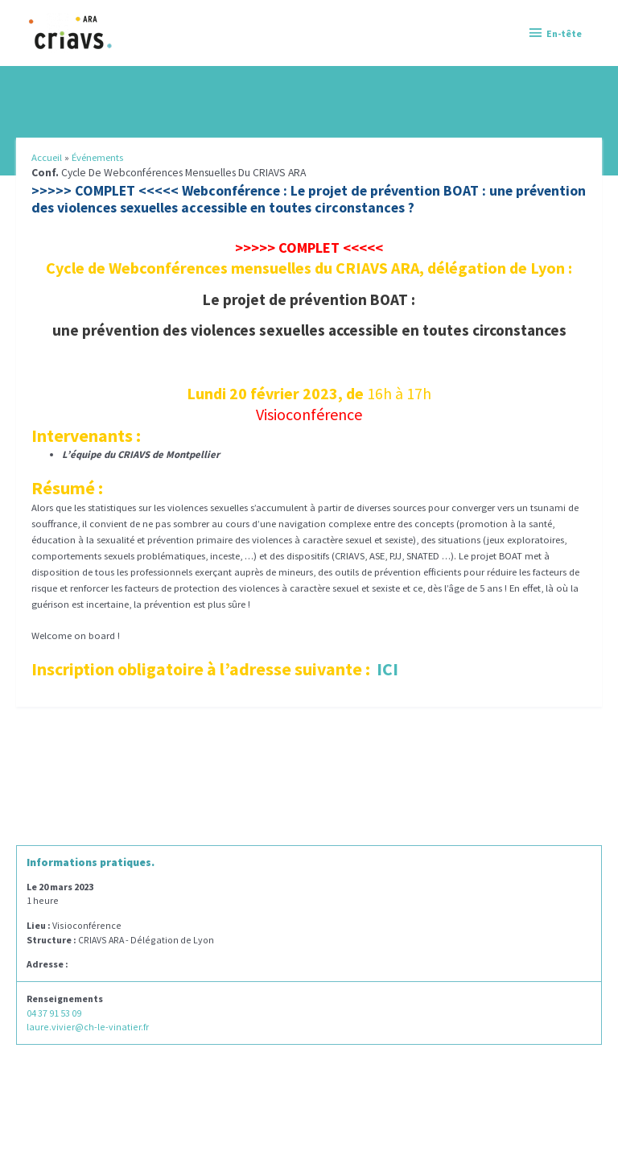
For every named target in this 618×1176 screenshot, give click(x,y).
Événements (97, 157)
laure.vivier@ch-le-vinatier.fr (88, 1027)
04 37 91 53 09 (54, 1013)
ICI (387, 669)
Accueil (46, 157)
